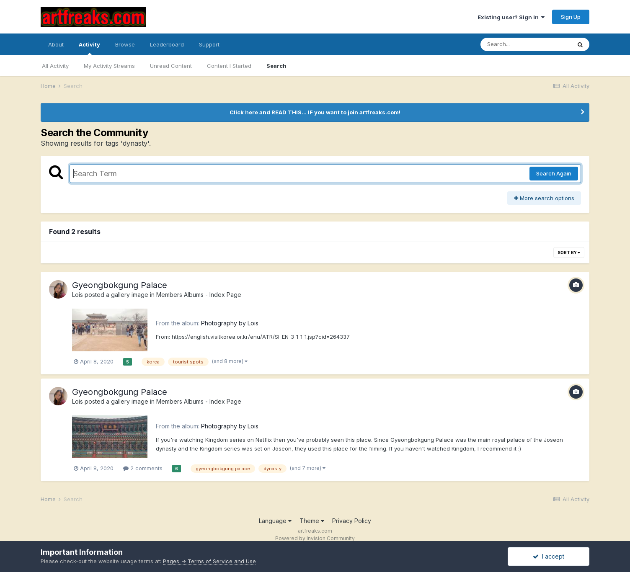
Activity (89, 48)
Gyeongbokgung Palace (119, 285)
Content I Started (229, 65)
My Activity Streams (109, 65)
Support (209, 44)
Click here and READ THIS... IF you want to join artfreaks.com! (315, 112)
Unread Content (171, 65)
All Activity (55, 65)
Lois (77, 294)
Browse (125, 44)
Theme (312, 520)
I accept (548, 556)
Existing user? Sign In (511, 17)
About (56, 44)
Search (276, 65)
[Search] (525, 44)
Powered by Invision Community (315, 538)
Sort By (569, 252)
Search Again (553, 173)
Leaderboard (167, 44)
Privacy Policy (351, 520)
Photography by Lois (229, 323)
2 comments (143, 468)
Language (275, 520)
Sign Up (571, 16)
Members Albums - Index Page (198, 294)
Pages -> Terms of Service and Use (209, 561)
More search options (544, 198)
